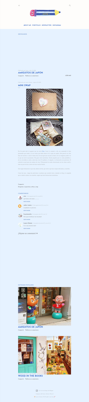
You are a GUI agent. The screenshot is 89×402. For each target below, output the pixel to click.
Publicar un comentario (31, 75)
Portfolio (36, 25)
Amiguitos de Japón (30, 73)
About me (27, 25)
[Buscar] (70, 5)
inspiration (27, 186)
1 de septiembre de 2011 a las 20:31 (42, 223)
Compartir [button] (21, 75)
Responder (27, 201)
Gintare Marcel (49, 393)
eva (25, 196)
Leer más (68, 75)
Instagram (57, 25)
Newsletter (46, 25)
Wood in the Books (30, 376)
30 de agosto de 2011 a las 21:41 (40, 205)
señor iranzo (28, 205)
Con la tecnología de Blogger (44, 391)
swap (36, 186)
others (33, 186)
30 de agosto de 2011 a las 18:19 (35, 196)
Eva (43, 151)
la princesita (28, 214)
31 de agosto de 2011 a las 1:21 (39, 214)
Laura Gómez (28, 223)
